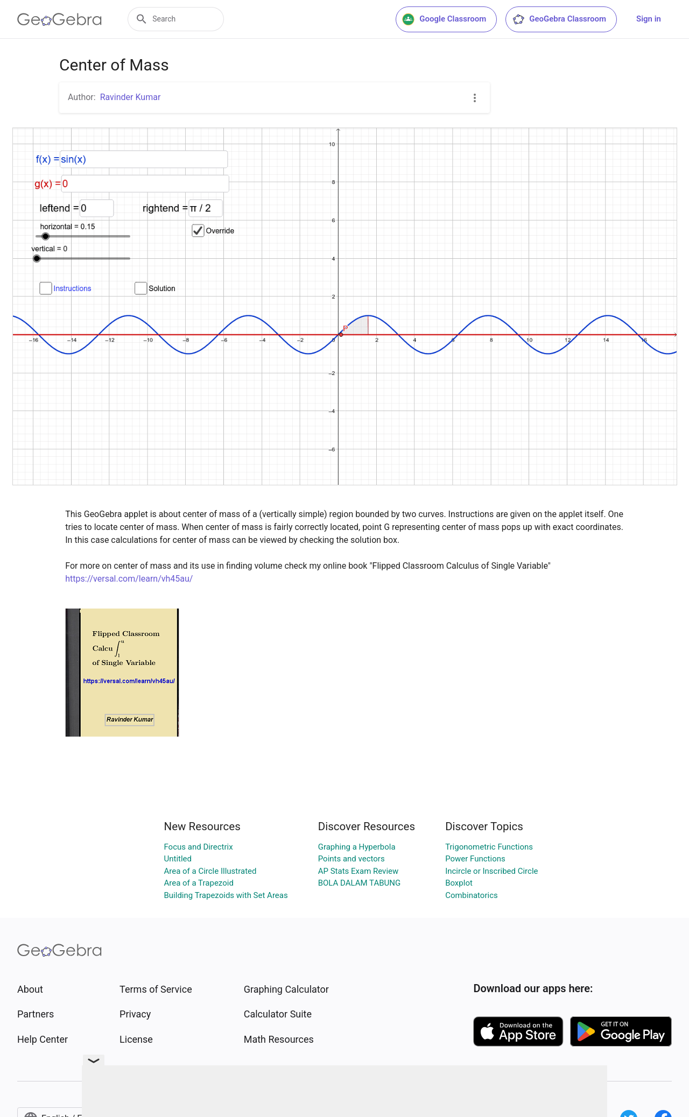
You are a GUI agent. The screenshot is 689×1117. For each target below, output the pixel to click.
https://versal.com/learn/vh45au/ (129, 579)
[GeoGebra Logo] (59, 19)
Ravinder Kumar (130, 97)
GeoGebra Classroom (559, 19)
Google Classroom (444, 19)
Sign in (648, 19)
